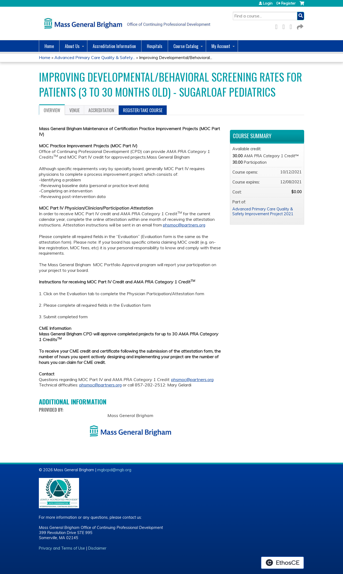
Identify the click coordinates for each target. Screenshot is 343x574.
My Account (220, 46)
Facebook (278, 26)
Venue (74, 110)
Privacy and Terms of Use (62, 548)
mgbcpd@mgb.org (114, 469)
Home (49, 46)
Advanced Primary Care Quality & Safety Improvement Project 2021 (262, 212)
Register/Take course (142, 110)
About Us (72, 46)
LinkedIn (292, 26)
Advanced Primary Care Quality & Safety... (94, 57)
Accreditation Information (114, 46)
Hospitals (154, 46)
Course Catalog (185, 46)
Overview (52, 110)
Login (268, 3)
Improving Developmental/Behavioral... (175, 57)
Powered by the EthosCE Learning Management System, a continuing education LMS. (282, 562)
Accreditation (101, 110)
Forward (299, 26)
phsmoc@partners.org (184, 225)
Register (288, 3)
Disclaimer (97, 548)
